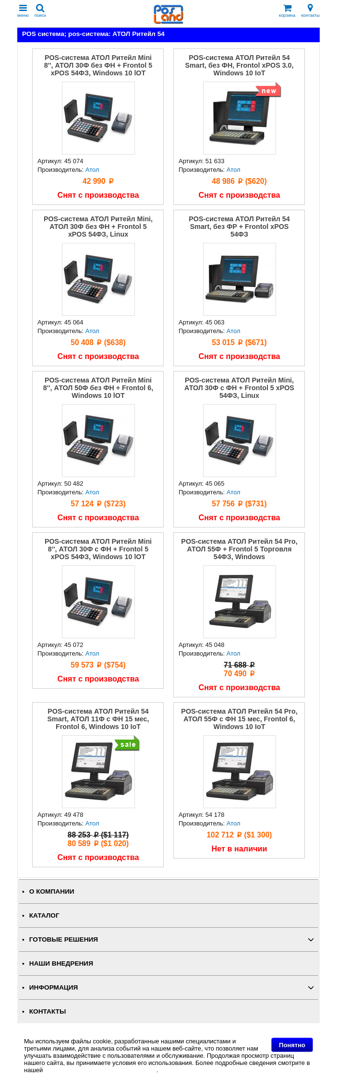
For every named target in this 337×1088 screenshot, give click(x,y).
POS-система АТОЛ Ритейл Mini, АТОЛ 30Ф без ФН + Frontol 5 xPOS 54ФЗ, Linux (98, 226)
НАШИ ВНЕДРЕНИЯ (61, 963)
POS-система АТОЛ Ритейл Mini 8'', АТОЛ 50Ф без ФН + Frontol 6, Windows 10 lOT (98, 387)
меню (23, 11)
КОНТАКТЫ (47, 1011)
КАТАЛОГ (44, 915)
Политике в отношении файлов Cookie (100, 1070)
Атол (92, 169)
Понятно (292, 1045)
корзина (287, 11)
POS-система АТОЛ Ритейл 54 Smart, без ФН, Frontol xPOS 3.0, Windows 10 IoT (239, 65)
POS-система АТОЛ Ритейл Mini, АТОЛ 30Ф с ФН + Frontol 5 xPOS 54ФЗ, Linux (239, 387)
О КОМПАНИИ (51, 891)
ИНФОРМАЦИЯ (53, 987)
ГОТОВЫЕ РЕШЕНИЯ (63, 939)
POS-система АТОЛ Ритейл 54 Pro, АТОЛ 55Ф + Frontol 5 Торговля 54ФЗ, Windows (239, 549)
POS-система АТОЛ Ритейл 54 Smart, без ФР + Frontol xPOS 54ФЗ (239, 226)
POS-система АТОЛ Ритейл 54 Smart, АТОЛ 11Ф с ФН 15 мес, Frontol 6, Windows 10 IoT (98, 718)
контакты (310, 11)
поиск (40, 11)
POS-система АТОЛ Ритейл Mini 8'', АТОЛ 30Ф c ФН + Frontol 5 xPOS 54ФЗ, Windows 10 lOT (98, 549)
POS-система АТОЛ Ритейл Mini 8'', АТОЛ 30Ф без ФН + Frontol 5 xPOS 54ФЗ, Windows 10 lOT (98, 65)
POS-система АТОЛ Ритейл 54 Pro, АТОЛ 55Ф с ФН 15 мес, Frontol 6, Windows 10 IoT (239, 718)
